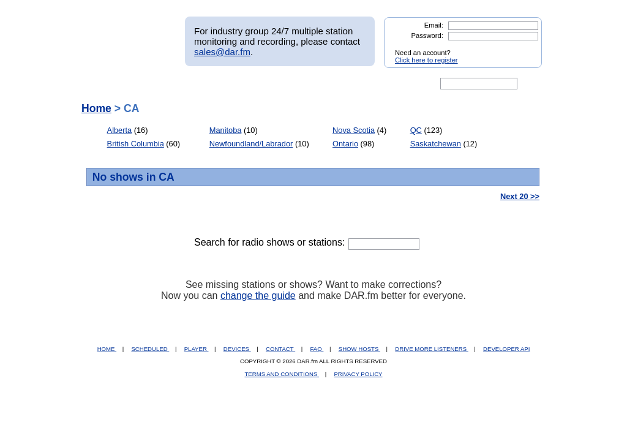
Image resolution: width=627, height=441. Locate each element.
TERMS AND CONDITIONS (282, 374)
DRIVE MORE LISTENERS (431, 348)
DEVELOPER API (506, 348)
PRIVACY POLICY (358, 374)
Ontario (345, 143)
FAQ (317, 348)
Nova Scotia (353, 130)
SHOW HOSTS (359, 348)
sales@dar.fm (222, 52)
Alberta (119, 130)
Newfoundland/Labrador (251, 143)
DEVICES (237, 348)
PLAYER (196, 348)
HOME (106, 348)
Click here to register (426, 60)
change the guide (258, 295)
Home (96, 108)
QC (416, 130)
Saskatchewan (435, 143)
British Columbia (135, 143)
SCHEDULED (150, 348)
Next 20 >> (519, 196)
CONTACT (280, 348)
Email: (433, 25)
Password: (427, 35)
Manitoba (225, 130)
